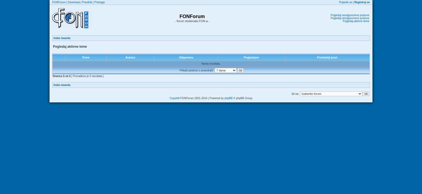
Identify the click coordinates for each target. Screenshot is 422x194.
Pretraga (99, 2)
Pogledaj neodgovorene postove (350, 15)
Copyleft (175, 98)
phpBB (228, 98)
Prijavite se (345, 2)
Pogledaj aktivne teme (356, 21)
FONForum (59, 2)
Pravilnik (87, 2)
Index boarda (62, 38)
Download (74, 2)
